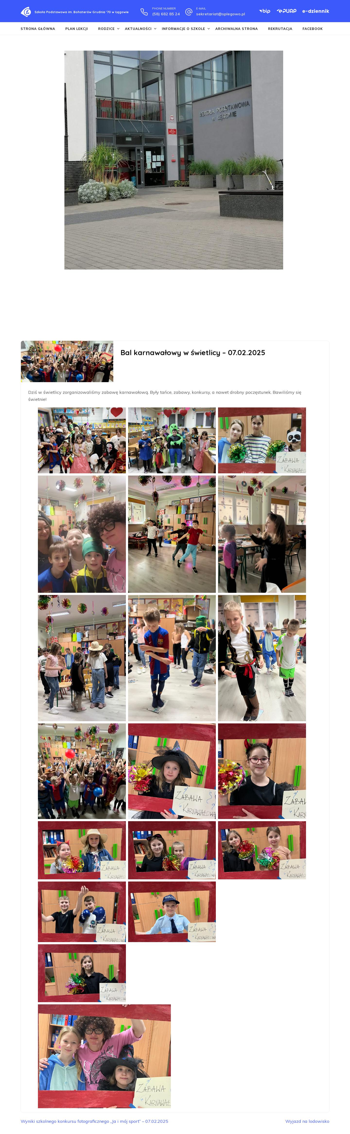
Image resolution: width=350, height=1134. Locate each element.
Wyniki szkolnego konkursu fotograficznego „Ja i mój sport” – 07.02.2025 (95, 1121)
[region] (175, 177)
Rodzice (106, 29)
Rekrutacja (280, 29)
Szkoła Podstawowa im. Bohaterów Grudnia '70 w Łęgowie (82, 12)
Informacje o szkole (183, 29)
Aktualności (138, 29)
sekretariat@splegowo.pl (220, 13)
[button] (5, 177)
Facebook (313, 29)
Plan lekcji (76, 29)
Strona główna (38, 29)
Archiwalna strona (236, 29)
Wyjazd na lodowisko (307, 1121)
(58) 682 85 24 (166, 13)
